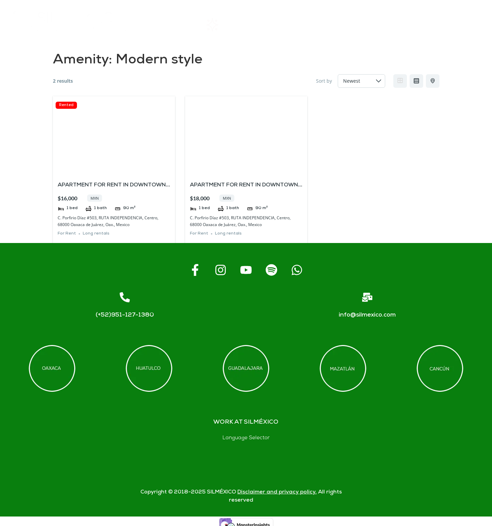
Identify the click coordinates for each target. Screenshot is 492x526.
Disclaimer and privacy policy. (277, 492)
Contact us (402, 25)
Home (166, 25)
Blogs (462, 25)
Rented (66, 105)
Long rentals (96, 233)
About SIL (284, 25)
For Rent (67, 233)
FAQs (342, 25)
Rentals (222, 25)
